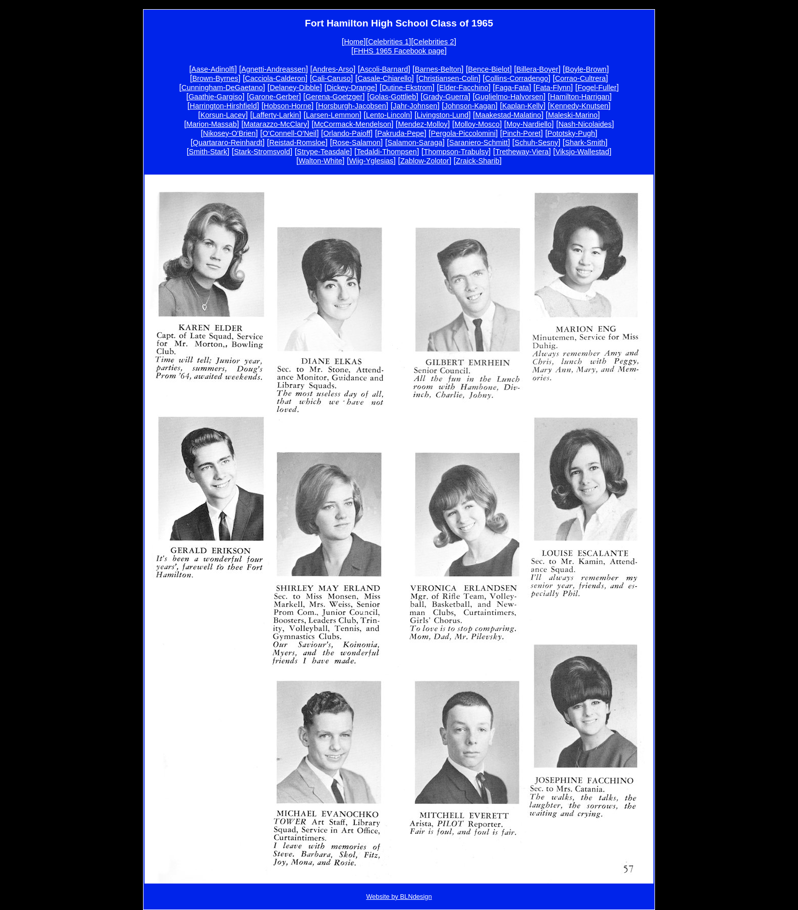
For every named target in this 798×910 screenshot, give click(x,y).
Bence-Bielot (489, 69)
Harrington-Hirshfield (223, 106)
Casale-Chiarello (384, 78)
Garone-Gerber (274, 97)
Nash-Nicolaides (585, 124)
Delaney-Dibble (295, 87)
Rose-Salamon (356, 142)
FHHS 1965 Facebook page (399, 51)
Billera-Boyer (537, 69)
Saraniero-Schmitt (478, 142)
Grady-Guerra (445, 97)
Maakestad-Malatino (508, 115)
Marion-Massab (211, 124)
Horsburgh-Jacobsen (352, 106)
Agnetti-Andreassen (273, 69)
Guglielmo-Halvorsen (509, 97)
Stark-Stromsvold (262, 152)
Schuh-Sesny (536, 142)
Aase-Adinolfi (213, 69)
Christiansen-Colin (448, 78)
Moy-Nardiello (529, 124)
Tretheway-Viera (522, 152)
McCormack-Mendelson (352, 124)
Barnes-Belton (438, 69)
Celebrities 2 (433, 42)
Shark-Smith (585, 142)
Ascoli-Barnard (384, 69)
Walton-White (321, 161)
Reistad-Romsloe (297, 142)
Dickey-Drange (351, 87)
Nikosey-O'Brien (229, 133)
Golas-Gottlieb (392, 97)
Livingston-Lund (443, 115)
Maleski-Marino (573, 115)
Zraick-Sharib (478, 161)
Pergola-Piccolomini (463, 133)
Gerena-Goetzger (333, 97)
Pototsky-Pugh (571, 133)
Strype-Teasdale (323, 152)
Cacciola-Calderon (275, 78)
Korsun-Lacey (223, 115)
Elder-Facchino (464, 87)
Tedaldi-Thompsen (387, 152)
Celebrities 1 (388, 42)
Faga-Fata (512, 87)
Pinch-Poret (521, 133)
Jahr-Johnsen (415, 106)
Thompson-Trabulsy (455, 152)
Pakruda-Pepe (400, 133)
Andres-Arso (332, 69)
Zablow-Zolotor (424, 161)
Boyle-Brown (586, 69)
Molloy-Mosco (477, 124)
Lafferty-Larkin (275, 115)
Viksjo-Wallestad (582, 152)
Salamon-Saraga (414, 142)
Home (353, 42)
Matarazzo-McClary (275, 124)
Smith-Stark (208, 152)
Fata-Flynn (553, 87)
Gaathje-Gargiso (215, 97)
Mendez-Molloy (423, 124)
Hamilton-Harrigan (580, 97)
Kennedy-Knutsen (579, 106)
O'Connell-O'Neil (290, 133)
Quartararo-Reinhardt (228, 142)
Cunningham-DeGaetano (222, 87)
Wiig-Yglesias (371, 161)
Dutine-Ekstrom (407, 87)
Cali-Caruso (331, 78)
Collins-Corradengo (516, 78)
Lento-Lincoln (388, 115)
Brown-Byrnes (215, 78)
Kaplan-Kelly (523, 106)
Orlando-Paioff (346, 133)
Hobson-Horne (287, 106)
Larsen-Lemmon (332, 115)
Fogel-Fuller (597, 87)
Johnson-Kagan (470, 106)
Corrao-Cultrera (580, 78)
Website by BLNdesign (399, 896)
